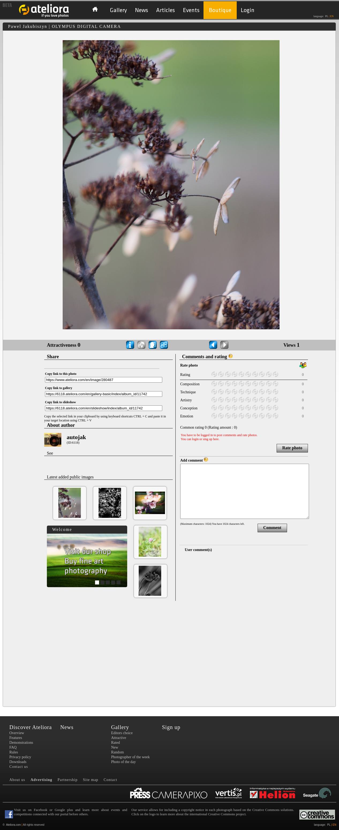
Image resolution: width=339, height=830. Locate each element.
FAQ (13, 747)
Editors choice (122, 733)
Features (15, 738)
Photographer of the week (130, 757)
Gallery (118, 10)
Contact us (18, 767)
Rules (13, 752)
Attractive (118, 738)
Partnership (68, 780)
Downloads (18, 762)
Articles (165, 10)
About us (17, 780)
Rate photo (292, 448)
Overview (16, 733)
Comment (272, 527)
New (114, 747)
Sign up (171, 727)
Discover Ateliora (30, 727)
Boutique (220, 10)
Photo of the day (123, 762)
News (141, 10)
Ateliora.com (13, 824)
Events (191, 10)
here (216, 439)
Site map (90, 780)
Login (247, 10)
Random (117, 752)
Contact (110, 780)
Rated (115, 743)
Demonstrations (21, 743)
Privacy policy (20, 757)
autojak (76, 437)
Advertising (41, 780)
